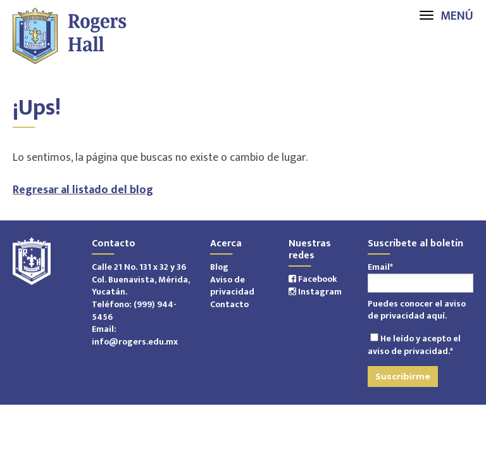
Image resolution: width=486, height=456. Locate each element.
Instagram (315, 291)
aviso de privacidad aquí (417, 310)
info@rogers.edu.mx (135, 341)
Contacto (229, 304)
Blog (219, 267)
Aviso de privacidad (232, 286)
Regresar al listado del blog (83, 190)
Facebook (313, 279)
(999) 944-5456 (134, 310)
